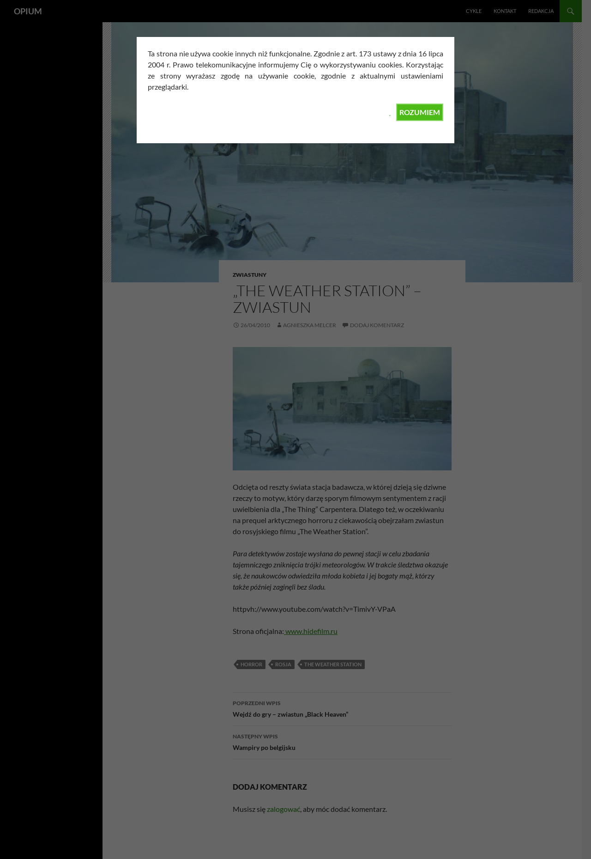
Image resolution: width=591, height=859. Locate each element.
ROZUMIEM (419, 112)
